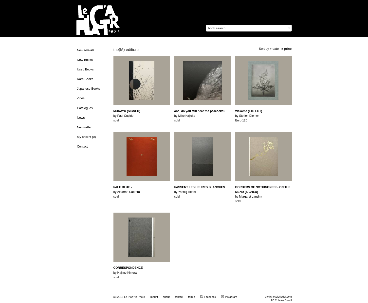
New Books (85, 60)
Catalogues (85, 108)
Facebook (208, 296)
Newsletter (84, 127)
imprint (154, 296)
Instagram (229, 296)
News (81, 117)
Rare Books (85, 79)
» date (274, 48)
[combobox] (249, 28)
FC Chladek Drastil (281, 300)
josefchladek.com (282, 296)
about (166, 296)
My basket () (86, 137)
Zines (81, 98)
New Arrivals (85, 50)
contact (178, 296)
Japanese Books (88, 88)
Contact (82, 146)
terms (191, 296)
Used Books (85, 69)
